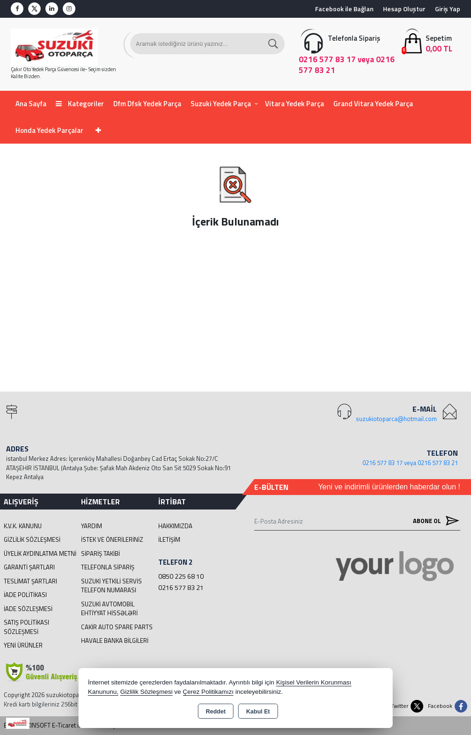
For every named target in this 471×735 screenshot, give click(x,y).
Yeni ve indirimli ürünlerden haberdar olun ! (389, 487)
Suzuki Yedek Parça (221, 103)
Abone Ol (434, 521)
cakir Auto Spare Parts (117, 627)
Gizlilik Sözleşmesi (32, 539)
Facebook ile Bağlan (344, 9)
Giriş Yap (447, 9)
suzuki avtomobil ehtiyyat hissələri (109, 608)
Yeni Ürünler (23, 645)
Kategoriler (80, 103)
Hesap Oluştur (404, 9)
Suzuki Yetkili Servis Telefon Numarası (111, 585)
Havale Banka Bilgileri (114, 640)
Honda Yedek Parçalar (49, 130)
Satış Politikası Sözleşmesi (26, 627)
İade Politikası (25, 594)
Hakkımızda (175, 526)
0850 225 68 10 (181, 576)
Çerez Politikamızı (208, 691)
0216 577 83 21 (181, 587)
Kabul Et (258, 711)
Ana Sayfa (30, 103)
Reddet (215, 711)
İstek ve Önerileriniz (112, 539)
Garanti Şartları (29, 567)
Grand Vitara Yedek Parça (373, 103)
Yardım (91, 526)
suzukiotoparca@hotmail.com (396, 418)
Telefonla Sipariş (107, 567)
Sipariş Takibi (100, 553)
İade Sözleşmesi (28, 608)
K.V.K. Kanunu (23, 526)
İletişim (169, 539)
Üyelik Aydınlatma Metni (40, 553)
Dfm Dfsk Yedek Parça (147, 103)
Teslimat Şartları (30, 581)
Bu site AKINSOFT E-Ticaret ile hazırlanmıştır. (63, 725)
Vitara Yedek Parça (294, 103)
